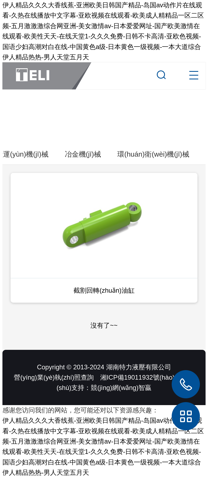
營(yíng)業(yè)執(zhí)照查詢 (54, 377)
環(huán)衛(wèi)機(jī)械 (153, 154)
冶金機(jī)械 (83, 154)
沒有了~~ (104, 325)
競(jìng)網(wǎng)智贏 (121, 387)
